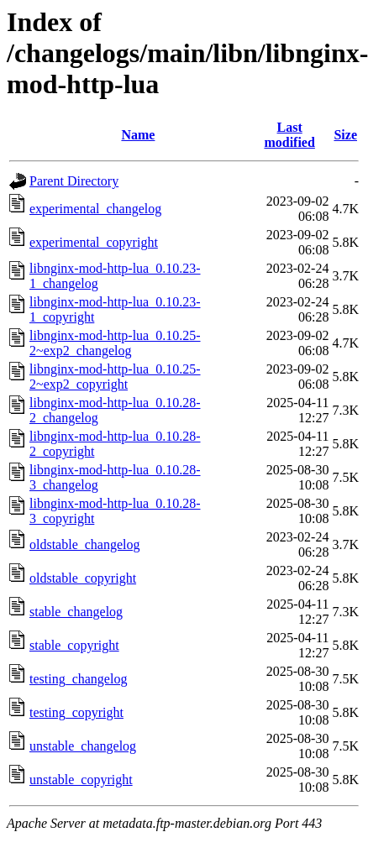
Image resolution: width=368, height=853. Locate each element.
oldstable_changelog (84, 544)
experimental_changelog (95, 208)
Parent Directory (73, 181)
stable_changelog (76, 611)
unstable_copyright (81, 779)
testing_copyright (76, 712)
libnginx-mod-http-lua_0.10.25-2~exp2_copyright (115, 376)
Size (345, 135)
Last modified (289, 134)
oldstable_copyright (82, 578)
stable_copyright (74, 645)
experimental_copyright (93, 242)
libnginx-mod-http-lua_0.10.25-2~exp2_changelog (115, 343)
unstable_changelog (82, 746)
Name (138, 135)
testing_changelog (78, 679)
